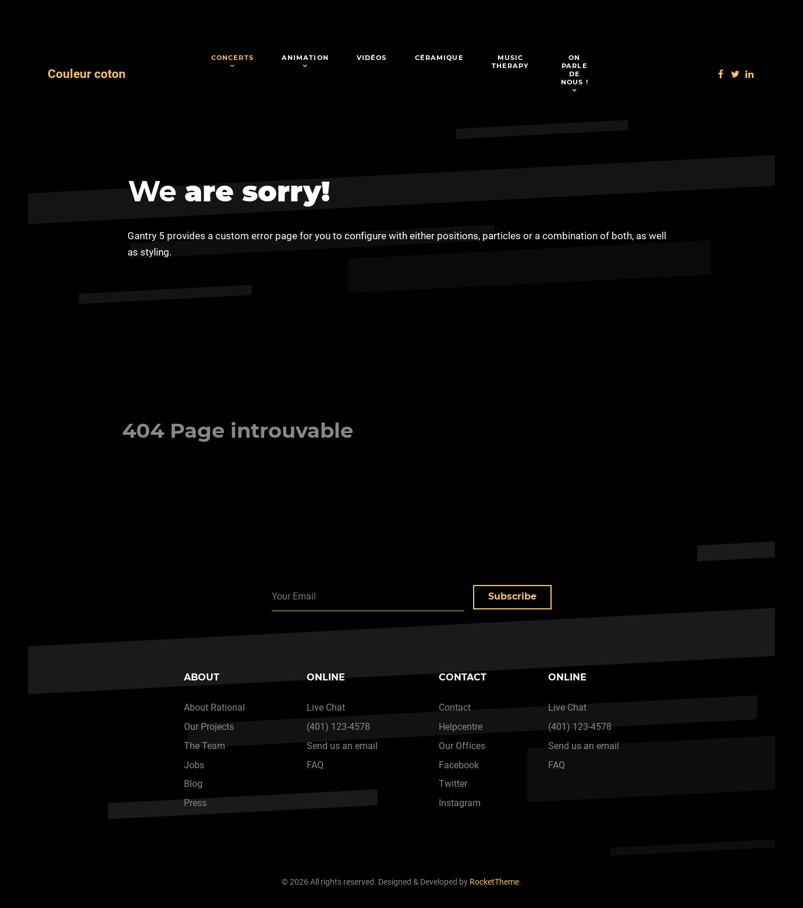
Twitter (453, 783)
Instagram (460, 802)
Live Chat (326, 707)
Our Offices (462, 745)
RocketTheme (494, 882)
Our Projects (209, 726)
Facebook (459, 765)
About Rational (214, 707)
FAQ (315, 765)
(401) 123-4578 (338, 726)
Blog (193, 783)
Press (195, 802)
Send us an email (342, 745)
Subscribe (512, 596)
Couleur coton (87, 74)
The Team (204, 745)
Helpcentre (460, 726)
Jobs (194, 765)
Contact (455, 707)
